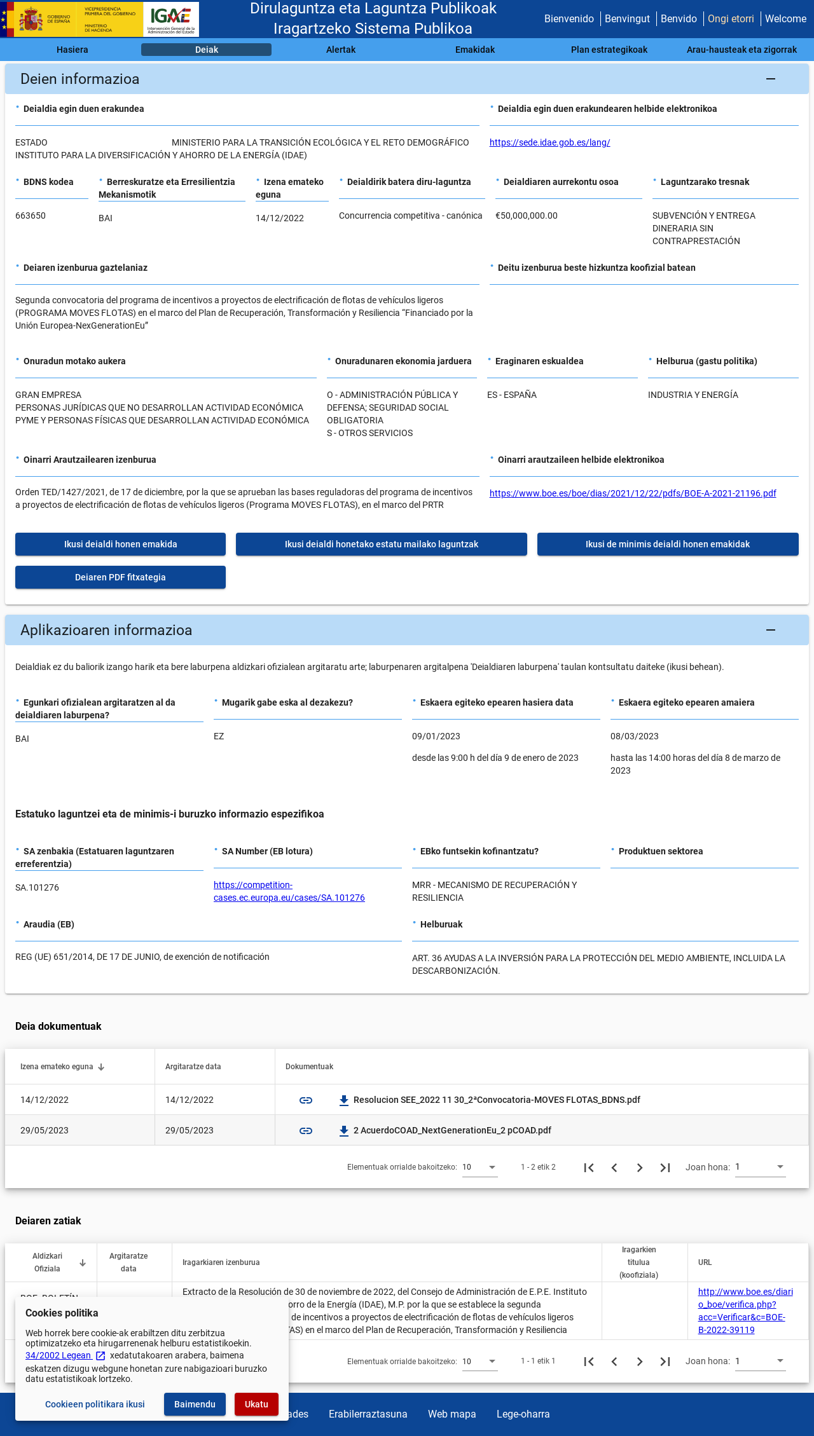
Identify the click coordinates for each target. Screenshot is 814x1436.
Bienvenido (569, 19)
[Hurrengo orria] (639, 1167)
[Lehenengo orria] (589, 1167)
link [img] (306, 1100)
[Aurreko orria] (614, 1167)
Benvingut (627, 19)
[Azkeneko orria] (665, 1167)
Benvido (679, 19)
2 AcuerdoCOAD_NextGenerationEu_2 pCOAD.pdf (444, 1130)
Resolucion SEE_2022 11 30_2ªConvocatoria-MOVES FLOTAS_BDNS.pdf (489, 1100)
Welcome (785, 19)
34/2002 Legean (65, 1355)
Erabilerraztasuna (368, 1414)
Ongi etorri (731, 19)
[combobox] (480, 1166)
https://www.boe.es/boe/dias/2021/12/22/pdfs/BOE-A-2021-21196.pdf (633, 493)
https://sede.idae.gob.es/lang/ (550, 142)
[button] (407, 79)
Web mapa (452, 1414)
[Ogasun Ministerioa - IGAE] (105, 19)
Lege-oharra (523, 1414)
